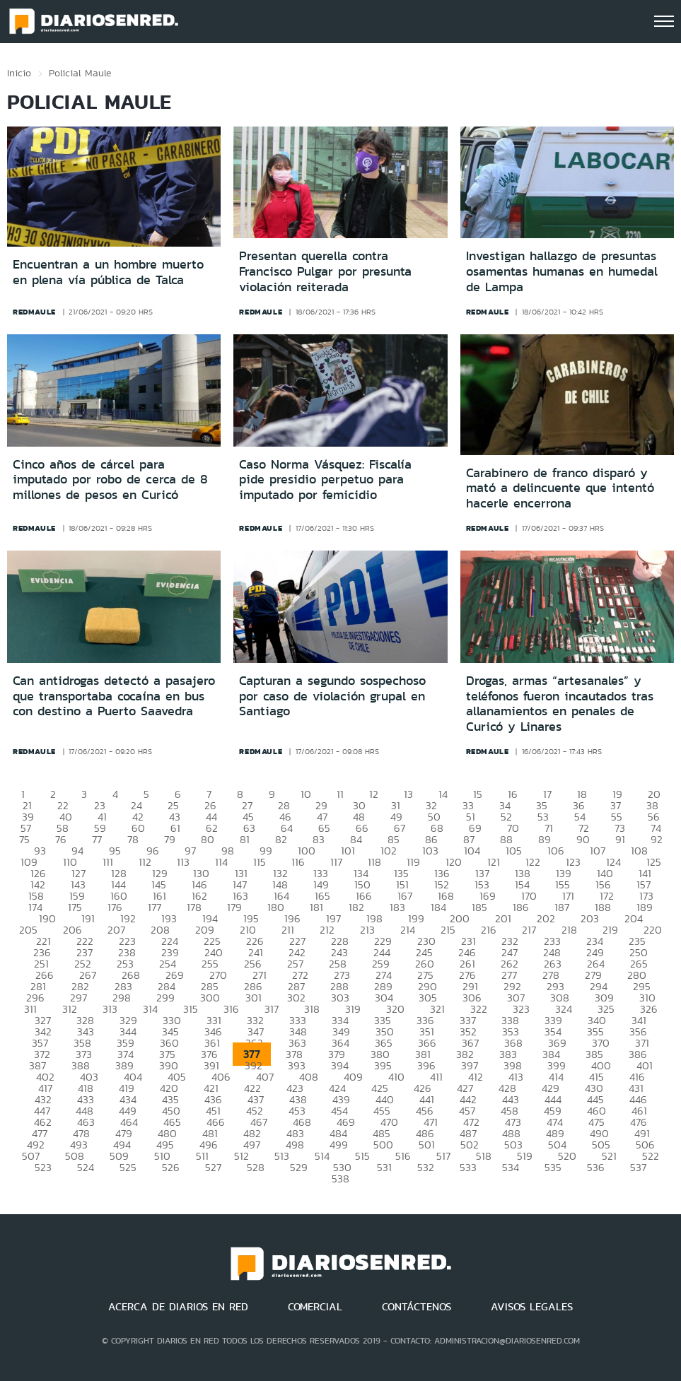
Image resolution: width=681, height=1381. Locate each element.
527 (213, 1167)
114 (221, 861)
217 (529, 929)
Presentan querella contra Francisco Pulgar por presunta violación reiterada (325, 271)
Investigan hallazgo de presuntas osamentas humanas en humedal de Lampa (562, 271)
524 (85, 1167)
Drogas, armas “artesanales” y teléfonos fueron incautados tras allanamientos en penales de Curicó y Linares (559, 703)
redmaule (34, 311)
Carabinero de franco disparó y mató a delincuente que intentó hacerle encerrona (560, 488)
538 (340, 1178)
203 (590, 918)
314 (150, 1008)
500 (383, 1144)
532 (425, 1167)
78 (133, 839)
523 (43, 1167)
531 (384, 1167)
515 (362, 1155)
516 (403, 1155)
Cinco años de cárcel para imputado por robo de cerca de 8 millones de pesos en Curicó (110, 479)
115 (259, 861)
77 (97, 839)
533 (468, 1167)
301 (253, 997)
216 (488, 929)
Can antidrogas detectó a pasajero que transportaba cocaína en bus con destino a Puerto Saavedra (114, 695)
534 (510, 1167)
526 (171, 1167)
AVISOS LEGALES (532, 1307)
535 (553, 1167)
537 (638, 1167)
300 (210, 997)
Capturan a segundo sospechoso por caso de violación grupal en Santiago (332, 695)
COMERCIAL (315, 1307)
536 (596, 1167)
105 (514, 850)
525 (128, 1167)
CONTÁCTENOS (416, 1307)
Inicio (19, 73)
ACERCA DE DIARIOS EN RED (178, 1307)
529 (299, 1167)
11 (340, 794)
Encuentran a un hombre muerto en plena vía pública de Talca (108, 272)
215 (448, 929)
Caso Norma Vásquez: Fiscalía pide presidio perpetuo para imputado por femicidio (325, 479)
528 (255, 1167)
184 (438, 907)
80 (207, 839)
